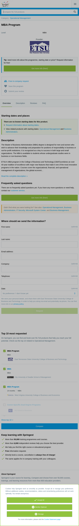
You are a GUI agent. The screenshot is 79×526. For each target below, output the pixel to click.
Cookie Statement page (52, 519)
